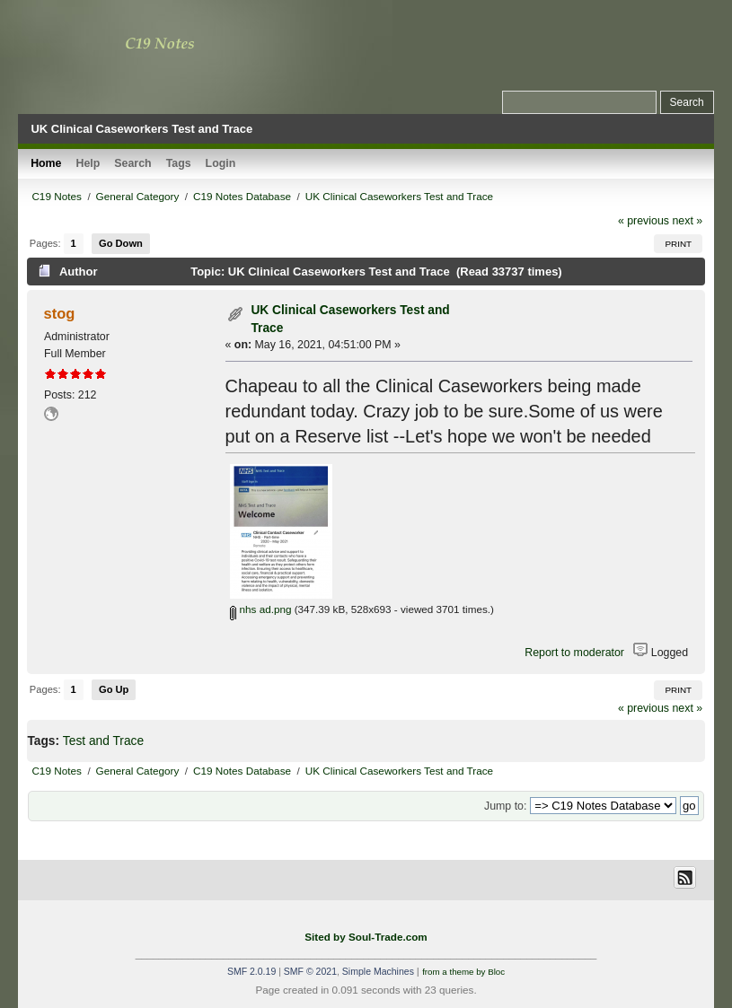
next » (687, 221)
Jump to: (505, 806)
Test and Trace (103, 741)
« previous (643, 221)
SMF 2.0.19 (251, 971)
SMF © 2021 (310, 971)
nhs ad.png (260, 609)
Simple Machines (378, 971)
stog (59, 313)
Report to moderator (574, 652)
